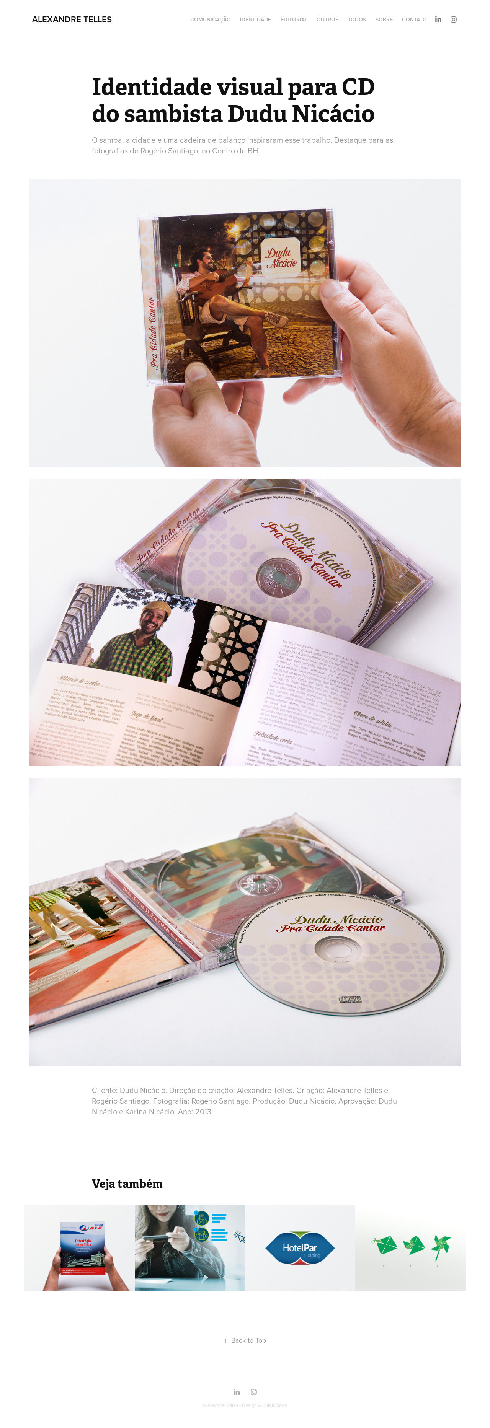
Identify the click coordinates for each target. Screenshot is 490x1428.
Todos (357, 19)
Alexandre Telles (72, 19)
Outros (327, 19)
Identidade (255, 19)
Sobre (384, 19)
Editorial (294, 19)
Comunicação (210, 19)
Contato (414, 19)
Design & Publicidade (264, 1405)
